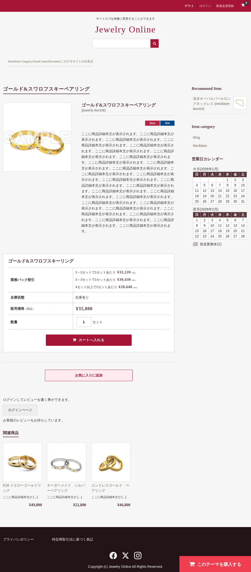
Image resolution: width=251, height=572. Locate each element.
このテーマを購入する (215, 564)
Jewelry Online (125, 29)
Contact (106, 59)
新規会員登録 (225, 6)
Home (15, 59)
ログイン (205, 6)
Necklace (200, 137)
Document (136, 59)
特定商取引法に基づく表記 (72, 532)
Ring (196, 129)
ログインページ (20, 403)
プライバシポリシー (18, 532)
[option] (37, 129)
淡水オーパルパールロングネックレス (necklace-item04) (212, 95)
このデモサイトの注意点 (180, 59)
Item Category (47, 59)
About (80, 59)
